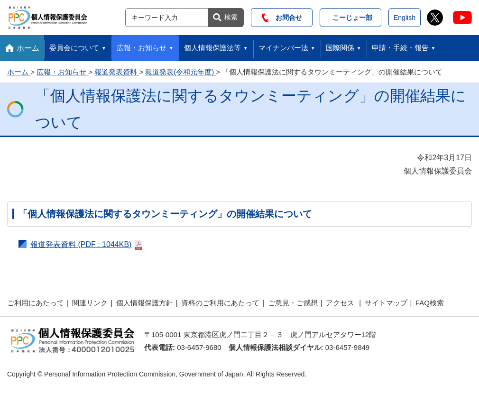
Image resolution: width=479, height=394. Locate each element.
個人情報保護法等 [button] (212, 48)
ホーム (28, 48)
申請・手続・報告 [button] (400, 48)
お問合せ (282, 17)
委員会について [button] (74, 48)
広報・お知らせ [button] (141, 48)
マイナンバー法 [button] (283, 48)
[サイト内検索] (166, 17)
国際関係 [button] (340, 48)
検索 (231, 17)
